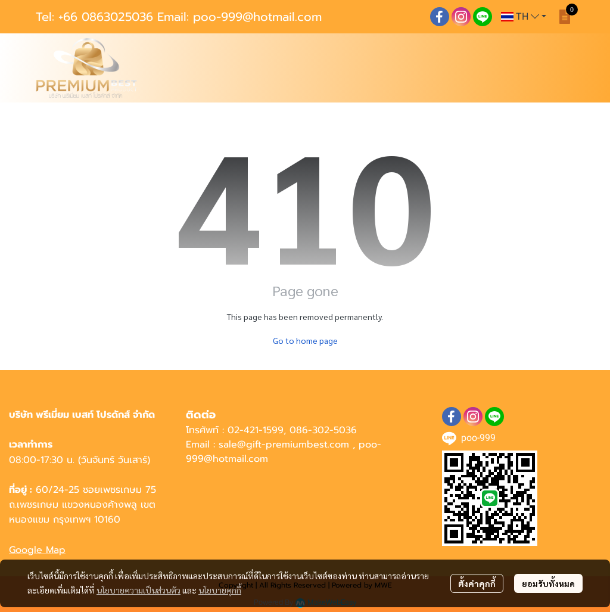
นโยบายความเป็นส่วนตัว (138, 590)
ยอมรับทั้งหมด (548, 583)
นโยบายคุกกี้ (219, 590)
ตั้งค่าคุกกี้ (477, 583)
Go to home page (305, 340)
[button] (523, 17)
